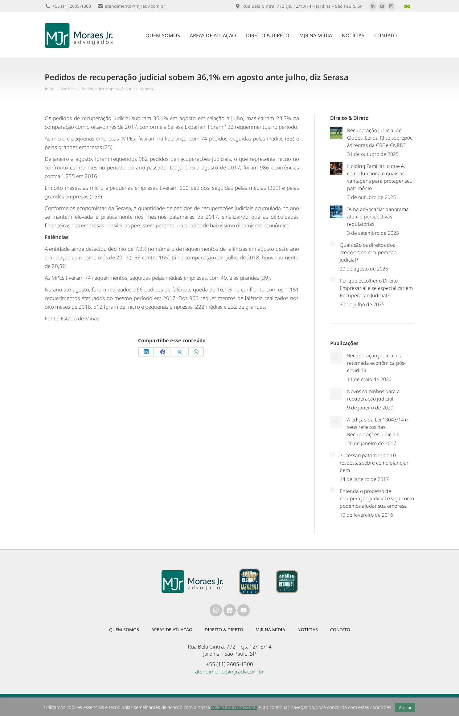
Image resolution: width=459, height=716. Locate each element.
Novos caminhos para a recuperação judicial (373, 395)
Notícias (307, 630)
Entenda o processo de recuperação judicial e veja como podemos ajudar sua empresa (377, 498)
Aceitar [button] (405, 707)
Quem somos (124, 630)
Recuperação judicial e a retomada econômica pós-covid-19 (376, 363)
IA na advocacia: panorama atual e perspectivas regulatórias (378, 216)
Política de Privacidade (234, 707)
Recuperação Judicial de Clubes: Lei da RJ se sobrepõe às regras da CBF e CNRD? (380, 137)
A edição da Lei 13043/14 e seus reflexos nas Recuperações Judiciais (377, 427)
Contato (340, 630)
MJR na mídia (270, 630)
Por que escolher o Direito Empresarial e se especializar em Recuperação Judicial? (376, 288)
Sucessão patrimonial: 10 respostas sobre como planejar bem (374, 463)
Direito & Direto (224, 630)
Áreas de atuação (171, 630)
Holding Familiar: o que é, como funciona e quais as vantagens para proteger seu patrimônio (380, 177)
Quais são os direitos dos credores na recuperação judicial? (368, 252)
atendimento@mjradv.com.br (229, 671)
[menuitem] (408, 6)
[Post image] (336, 133)
